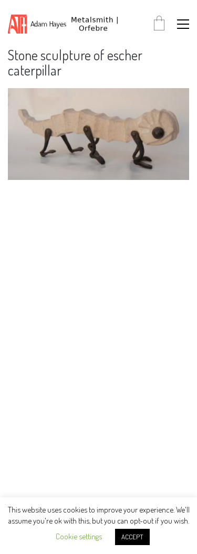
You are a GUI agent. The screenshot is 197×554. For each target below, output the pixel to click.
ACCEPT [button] (132, 536)
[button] (183, 24)
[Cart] (159, 24)
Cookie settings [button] (79, 536)
